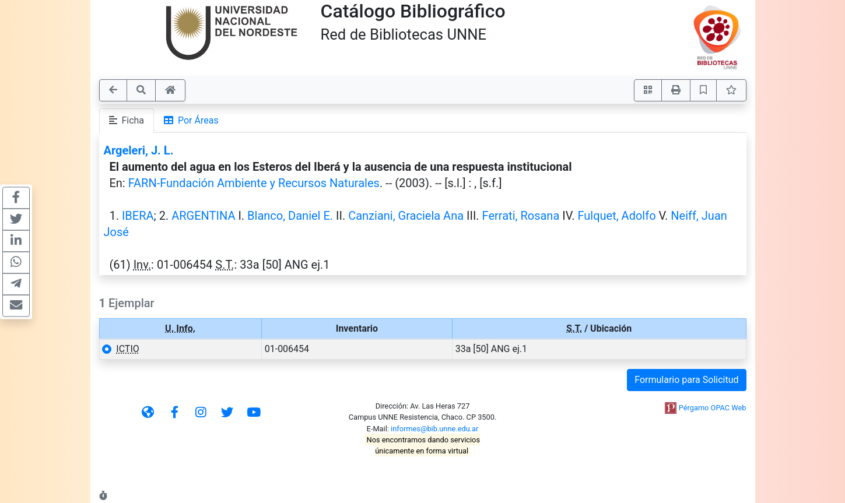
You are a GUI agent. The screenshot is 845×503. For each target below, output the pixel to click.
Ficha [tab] (127, 120)
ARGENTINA (203, 216)
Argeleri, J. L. (139, 150)
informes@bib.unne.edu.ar (434, 428)
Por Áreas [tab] (191, 120)
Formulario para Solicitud (686, 379)
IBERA (138, 216)
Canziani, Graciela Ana (406, 216)
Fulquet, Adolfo (616, 216)
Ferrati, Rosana (521, 216)
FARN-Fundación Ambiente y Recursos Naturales (254, 183)
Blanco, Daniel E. (290, 216)
